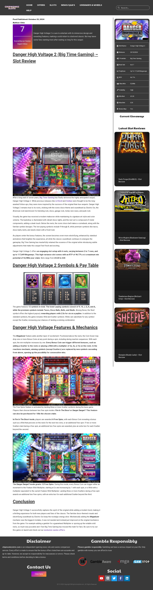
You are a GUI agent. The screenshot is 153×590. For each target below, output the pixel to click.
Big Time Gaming (46, 198)
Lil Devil (58, 201)
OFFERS (41, 4)
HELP (28, 10)
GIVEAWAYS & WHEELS (91, 4)
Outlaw (69, 201)
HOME (29, 4)
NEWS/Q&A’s (68, 4)
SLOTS (53, 4)
